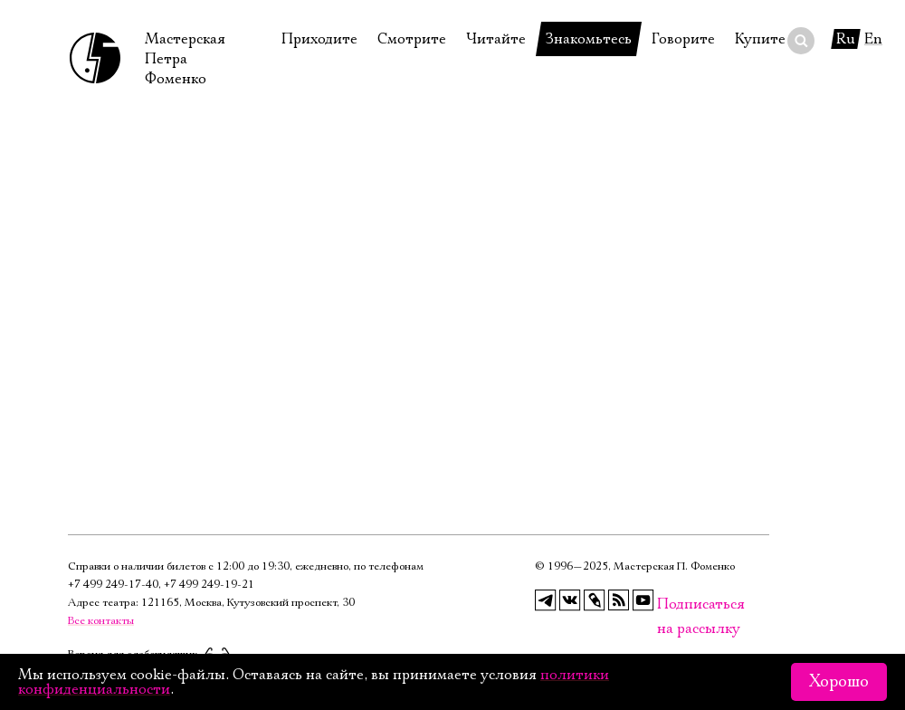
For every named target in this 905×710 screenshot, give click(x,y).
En (873, 39)
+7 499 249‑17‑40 (113, 584)
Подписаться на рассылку (668, 604)
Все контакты (101, 621)
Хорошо (839, 682)
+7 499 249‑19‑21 (209, 584)
